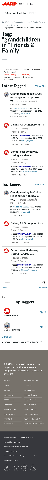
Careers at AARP (29, 390)
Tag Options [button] (4, 61)
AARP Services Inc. (30, 395)
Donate (6, 385)
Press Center (8, 424)
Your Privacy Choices (11, 460)
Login (32, 4)
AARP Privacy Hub (10, 437)
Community (25, 75)
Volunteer (7, 390)
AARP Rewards (9, 400)
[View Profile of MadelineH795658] (21, 108)
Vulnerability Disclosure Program (15, 456)
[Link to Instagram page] (24, 468)
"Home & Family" (10, 75)
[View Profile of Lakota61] (25, 113)
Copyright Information (11, 451)
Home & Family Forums (35, 22)
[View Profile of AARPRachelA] (24, 135)
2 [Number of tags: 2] (45, 312)
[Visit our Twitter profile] (16, 468)
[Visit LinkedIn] (33, 468)
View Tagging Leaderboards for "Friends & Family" (22, 342)
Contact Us (28, 385)
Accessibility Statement (12, 442)
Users (4, 287)
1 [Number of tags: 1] (45, 327)
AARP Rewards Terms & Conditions (16, 447)
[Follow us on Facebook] (7, 468)
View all (40, 86)
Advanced (43, 287)
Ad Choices (35, 456)
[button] (44, 4)
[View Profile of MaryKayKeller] (28, 141)
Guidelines (17, 13)
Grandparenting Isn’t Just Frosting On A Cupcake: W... (25, 97)
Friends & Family (18, 105)
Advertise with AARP (31, 381)
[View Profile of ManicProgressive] (29, 171)
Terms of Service (27, 437)
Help (24, 13)
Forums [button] (31, 13)
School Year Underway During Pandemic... (24, 155)
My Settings (6, 13)
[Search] (24, 282)
